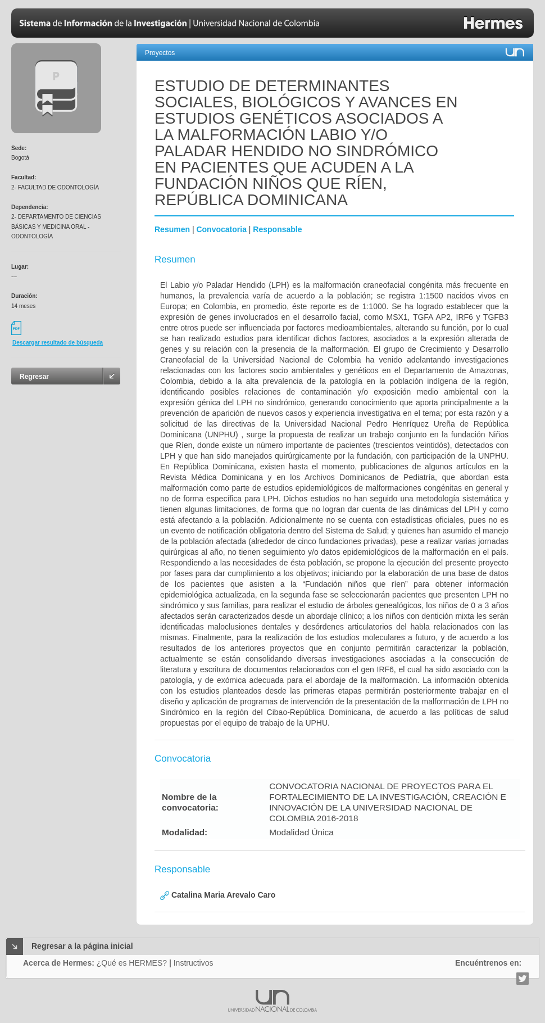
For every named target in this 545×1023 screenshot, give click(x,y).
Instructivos (194, 962)
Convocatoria (221, 229)
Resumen (172, 229)
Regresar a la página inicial (82, 945)
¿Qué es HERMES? (132, 962)
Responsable (277, 229)
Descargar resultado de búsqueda (57, 343)
